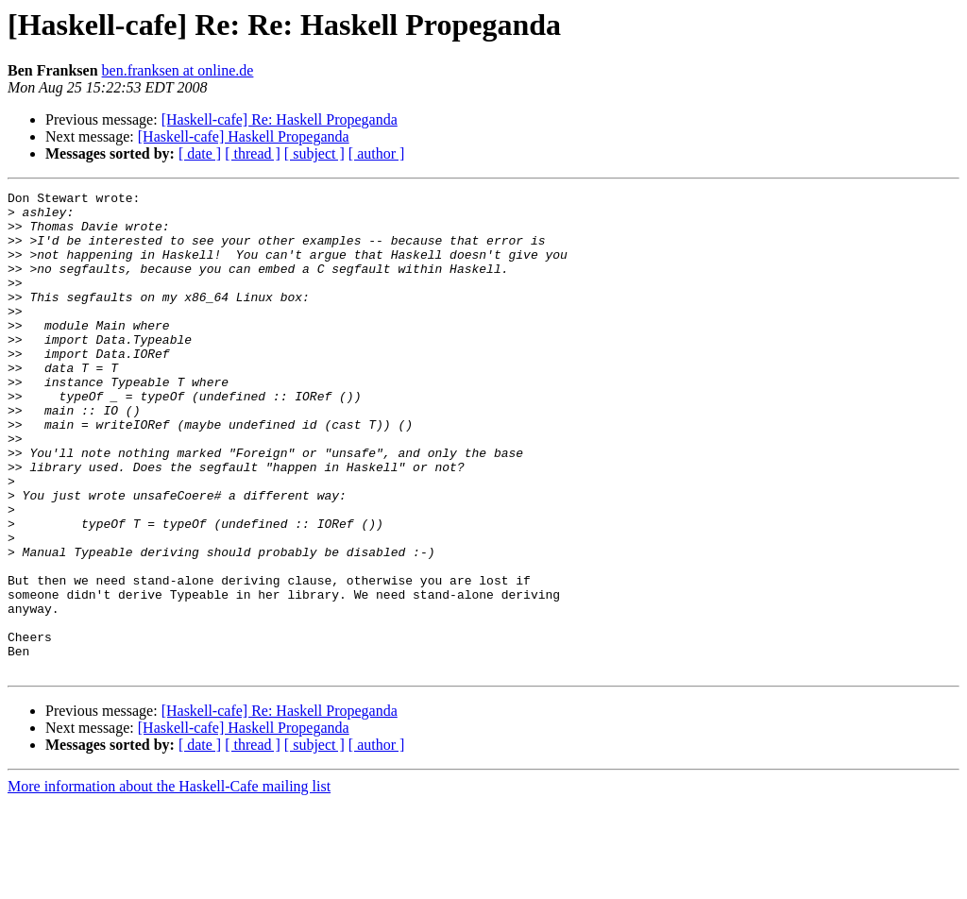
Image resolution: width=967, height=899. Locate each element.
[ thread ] (252, 153)
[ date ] (199, 153)
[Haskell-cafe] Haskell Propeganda (243, 136)
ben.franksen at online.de (178, 70)
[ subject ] (314, 153)
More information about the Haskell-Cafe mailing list (169, 882)
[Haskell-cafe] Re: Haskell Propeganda (279, 119)
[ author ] (376, 153)
